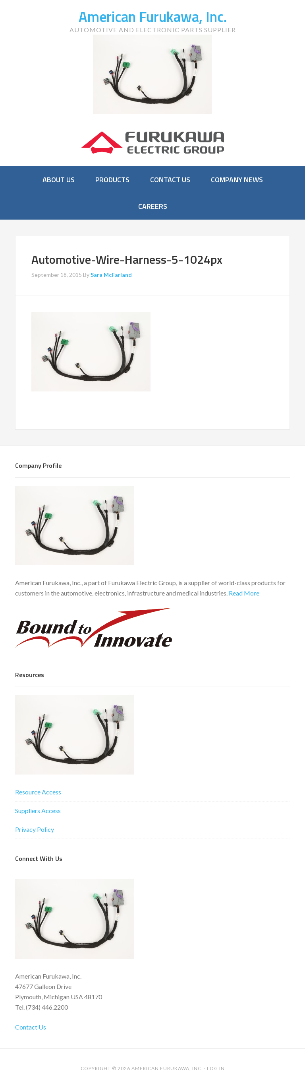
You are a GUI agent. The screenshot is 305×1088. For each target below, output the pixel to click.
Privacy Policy (34, 829)
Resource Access (38, 792)
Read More (244, 593)
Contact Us (30, 1027)
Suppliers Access (38, 810)
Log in (216, 1068)
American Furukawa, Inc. (153, 16)
